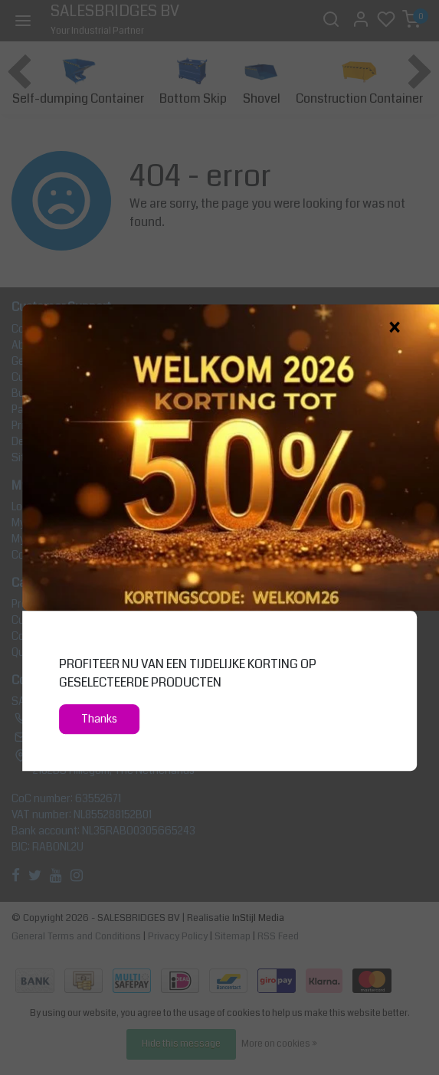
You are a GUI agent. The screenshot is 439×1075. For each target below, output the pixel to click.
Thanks (99, 719)
